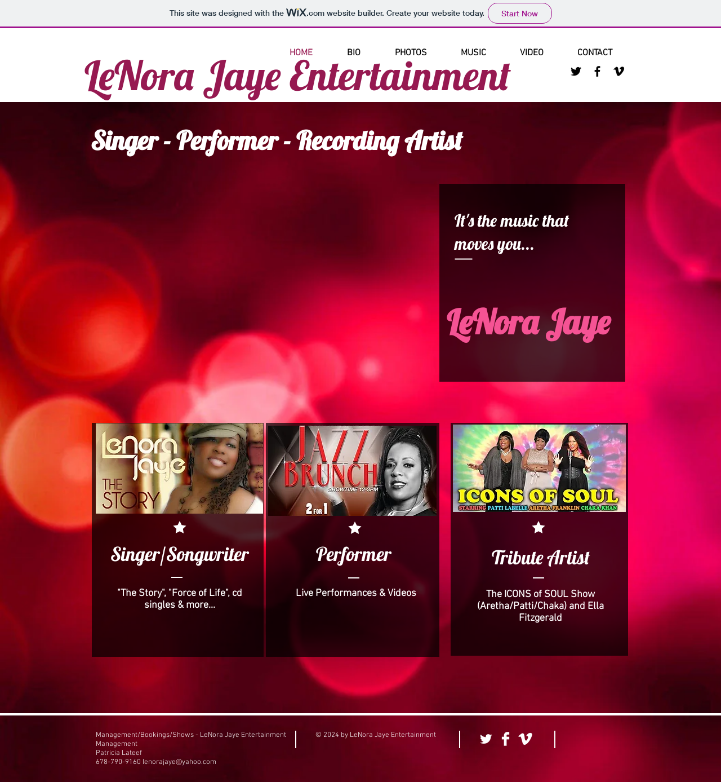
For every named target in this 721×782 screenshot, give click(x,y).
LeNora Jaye (528, 322)
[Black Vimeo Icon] (619, 71)
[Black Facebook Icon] (597, 71)
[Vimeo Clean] (525, 739)
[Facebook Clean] (506, 739)
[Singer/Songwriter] (179, 554)
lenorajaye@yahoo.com (179, 762)
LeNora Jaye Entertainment (297, 75)
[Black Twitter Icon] (576, 71)
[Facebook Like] (599, 739)
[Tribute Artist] (540, 558)
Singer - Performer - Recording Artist (276, 140)
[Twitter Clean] (486, 739)
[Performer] (353, 554)
